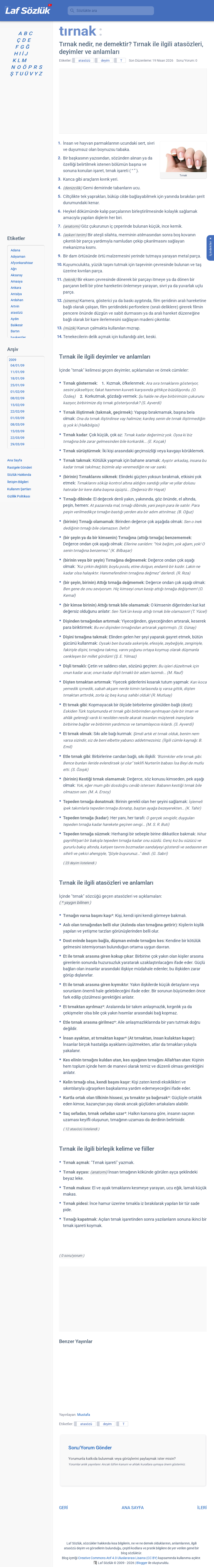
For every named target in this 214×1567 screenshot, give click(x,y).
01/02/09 (17, 391)
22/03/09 (17, 438)
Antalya (16, 294)
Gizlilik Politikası (18, 496)
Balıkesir (17, 325)
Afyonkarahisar (22, 263)
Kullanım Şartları (19, 489)
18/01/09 (17, 378)
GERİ (63, 1507)
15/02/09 (17, 405)
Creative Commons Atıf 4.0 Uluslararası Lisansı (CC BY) (117, 1558)
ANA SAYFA (133, 1507)
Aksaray (17, 275)
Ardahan (17, 300)
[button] (134, 1449)
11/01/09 (17, 372)
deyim (105, 60)
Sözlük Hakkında (19, 475)
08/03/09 (17, 424)
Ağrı (14, 269)
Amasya (17, 281)
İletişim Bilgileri (17, 482)
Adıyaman (18, 256)
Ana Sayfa (14, 460)
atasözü (84, 60)
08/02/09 (17, 398)
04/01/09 (17, 365)
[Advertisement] (133, 100)
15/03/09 (17, 431)
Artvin (15, 306)
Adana (15, 250)
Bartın (15, 331)
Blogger (141, 1563)
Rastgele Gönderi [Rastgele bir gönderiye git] (19, 467)
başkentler (18, 337)
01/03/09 (17, 418)
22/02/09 (17, 411)
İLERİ (202, 1507)
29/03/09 (17, 444)
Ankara (16, 288)
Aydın (15, 319)
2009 (12, 360)
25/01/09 (17, 385)
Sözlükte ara (87, 10)
